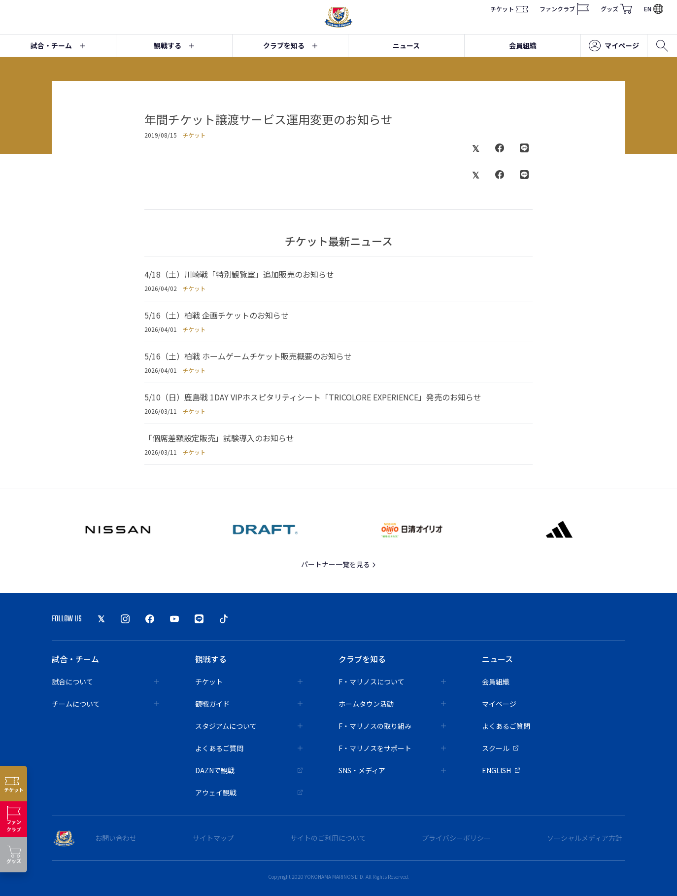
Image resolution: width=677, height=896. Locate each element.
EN (653, 8)
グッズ (616, 9)
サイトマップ (213, 838)
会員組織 (523, 45)
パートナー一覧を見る (338, 564)
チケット (509, 9)
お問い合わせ (115, 838)
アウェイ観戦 (249, 792)
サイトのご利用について (328, 838)
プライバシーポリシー (456, 838)
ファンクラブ (564, 9)
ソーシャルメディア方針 (584, 838)
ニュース (406, 45)
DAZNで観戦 (249, 770)
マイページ (614, 46)
